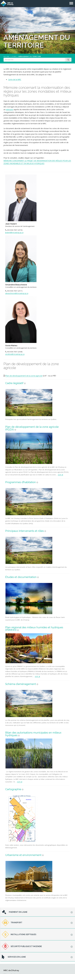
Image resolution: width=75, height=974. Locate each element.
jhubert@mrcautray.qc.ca (14, 232)
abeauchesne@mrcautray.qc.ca (16, 293)
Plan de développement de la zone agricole (23, 376)
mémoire (9, 109)
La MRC (13, 56)
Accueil (7, 56)
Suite (59, 475)
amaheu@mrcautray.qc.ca (14, 354)
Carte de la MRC (14, 79)
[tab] (37, 912)
